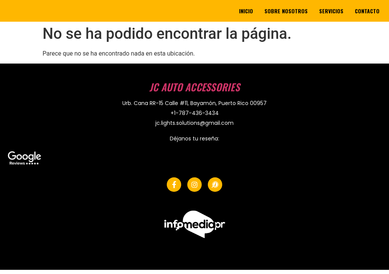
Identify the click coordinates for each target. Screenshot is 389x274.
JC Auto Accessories (194, 87)
